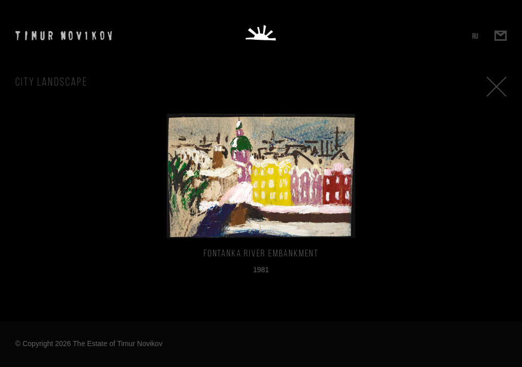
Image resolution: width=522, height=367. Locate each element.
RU (475, 36)
